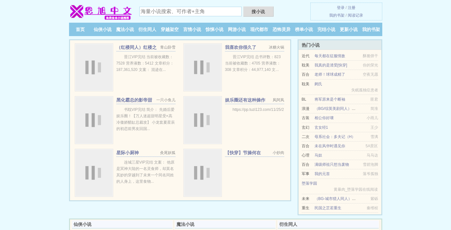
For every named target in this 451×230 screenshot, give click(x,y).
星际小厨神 (127, 152)
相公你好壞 (324, 118)
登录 (341, 7)
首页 (80, 29)
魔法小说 (125, 29)
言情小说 (192, 29)
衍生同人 (147, 29)
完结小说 (326, 29)
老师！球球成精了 (330, 74)
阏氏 (318, 84)
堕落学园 (309, 183)
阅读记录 (355, 15)
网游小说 (237, 29)
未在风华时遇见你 (330, 146)
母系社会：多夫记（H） (335, 136)
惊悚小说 (214, 29)
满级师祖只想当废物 (332, 164)
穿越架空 (170, 29)
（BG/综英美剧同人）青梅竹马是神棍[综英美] (353, 108)
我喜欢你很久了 (240, 47)
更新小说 (349, 29)
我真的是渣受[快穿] (331, 65)
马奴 (318, 155)
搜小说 (258, 11)
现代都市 (259, 29)
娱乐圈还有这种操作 (245, 100)
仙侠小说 (103, 29)
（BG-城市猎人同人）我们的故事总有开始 (350, 198)
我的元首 (322, 174)
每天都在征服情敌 (330, 56)
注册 (351, 7)
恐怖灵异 (282, 29)
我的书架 (337, 15)
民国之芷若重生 (328, 208)
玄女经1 (321, 127)
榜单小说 (304, 29)
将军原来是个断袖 (330, 99)
